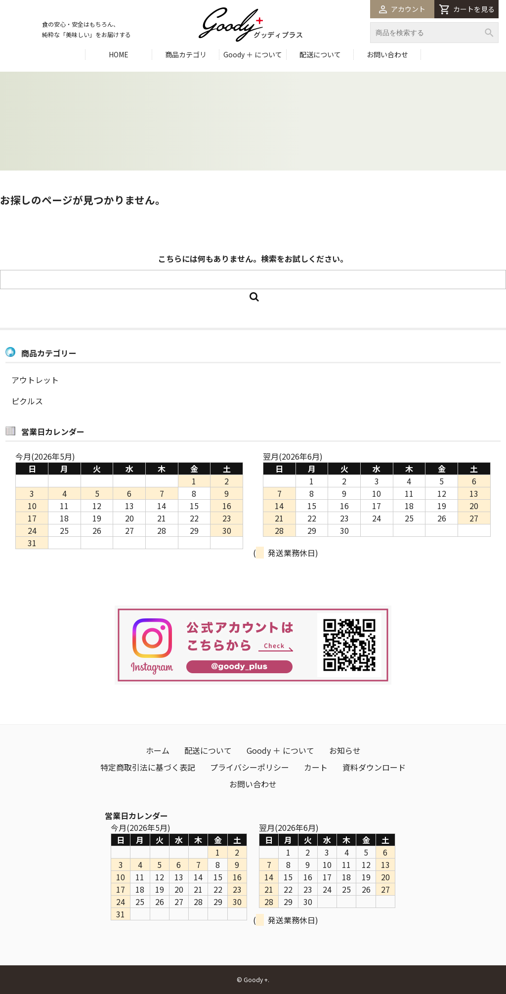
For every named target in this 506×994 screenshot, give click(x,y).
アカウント (402, 9)
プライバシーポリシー (249, 767)
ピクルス (27, 401)
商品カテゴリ (186, 54)
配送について (320, 54)
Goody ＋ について (252, 54)
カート (316, 767)
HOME (118, 54)
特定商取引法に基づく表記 (147, 767)
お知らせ (345, 750)
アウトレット (35, 380)
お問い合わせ (387, 54)
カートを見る (467, 9)
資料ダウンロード (374, 767)
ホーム (157, 750)
